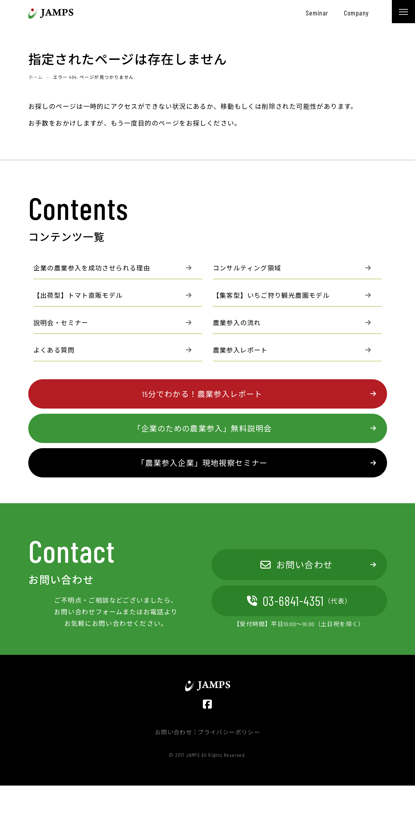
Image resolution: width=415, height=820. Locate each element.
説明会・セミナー (60, 322)
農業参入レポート (240, 350)
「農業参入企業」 (202, 463)
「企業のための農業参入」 (202, 428)
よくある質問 (54, 350)
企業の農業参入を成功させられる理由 (91, 268)
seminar (317, 12)
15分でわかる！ (202, 394)
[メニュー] (403, 11)
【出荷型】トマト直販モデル (78, 295)
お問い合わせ (296, 564)
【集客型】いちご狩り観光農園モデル (271, 295)
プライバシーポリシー (229, 732)
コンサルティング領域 (247, 268)
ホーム (35, 77)
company (356, 12)
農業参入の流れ (237, 322)
